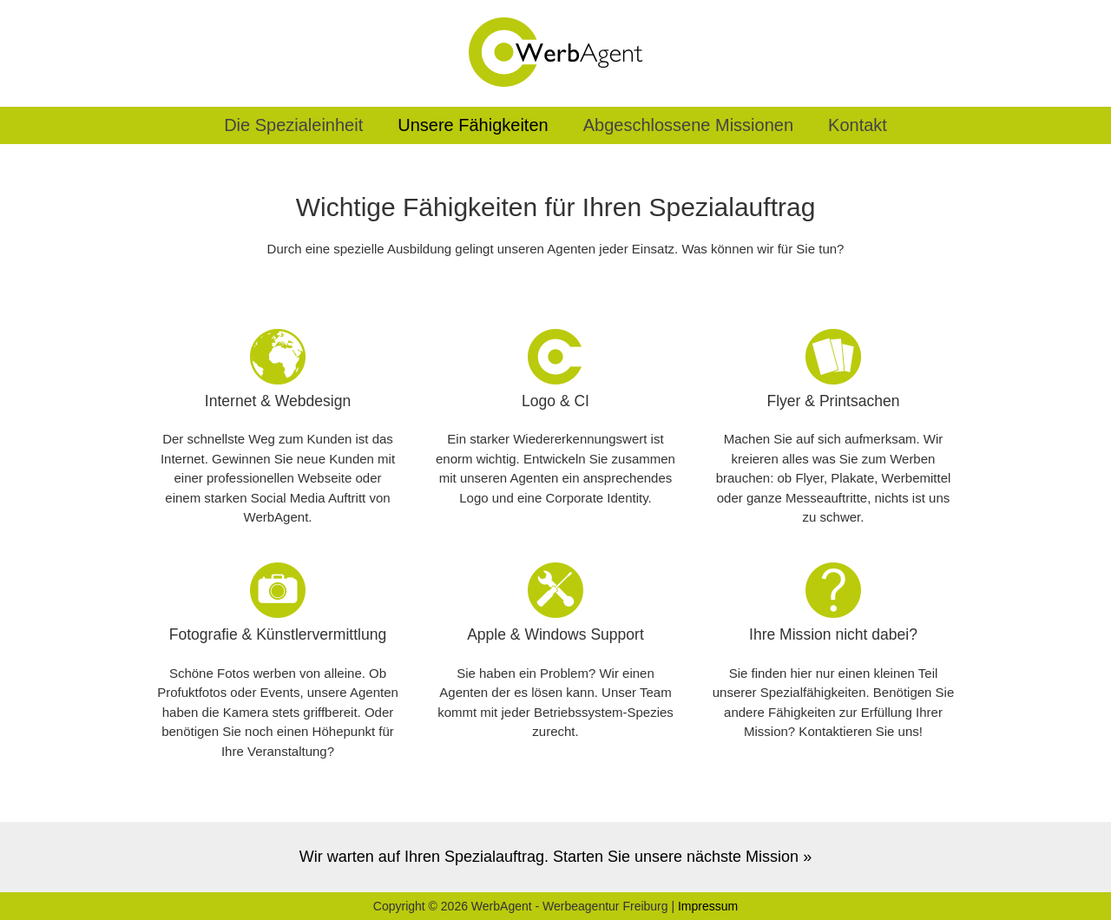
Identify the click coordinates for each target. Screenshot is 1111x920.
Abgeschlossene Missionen (688, 125)
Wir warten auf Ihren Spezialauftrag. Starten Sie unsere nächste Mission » (555, 856)
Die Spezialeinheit (293, 125)
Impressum (708, 906)
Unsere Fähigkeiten (473, 125)
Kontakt (857, 125)
